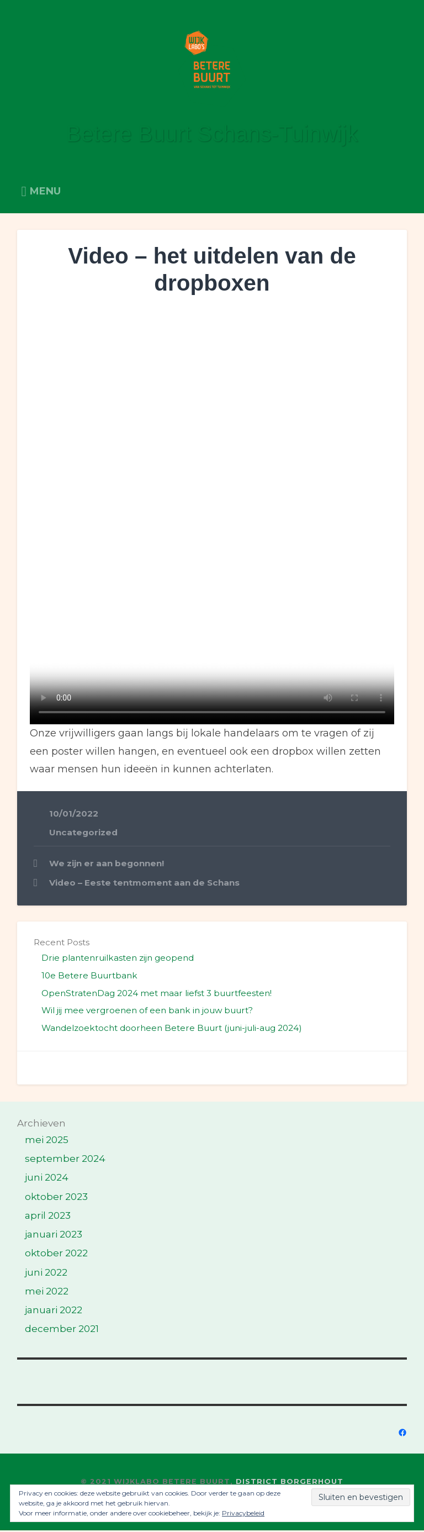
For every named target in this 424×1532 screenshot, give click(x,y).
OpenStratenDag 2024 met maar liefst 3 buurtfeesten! (156, 994)
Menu (45, 193)
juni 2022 (46, 1273)
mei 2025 (46, 1141)
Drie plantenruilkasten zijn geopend (117, 959)
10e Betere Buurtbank (89, 977)
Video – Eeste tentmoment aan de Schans (144, 884)
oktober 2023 (56, 1198)
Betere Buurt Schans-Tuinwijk (212, 135)
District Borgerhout (289, 1483)
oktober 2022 (56, 1254)
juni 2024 (46, 1178)
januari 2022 (53, 1311)
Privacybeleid (243, 1513)
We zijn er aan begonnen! (106, 865)
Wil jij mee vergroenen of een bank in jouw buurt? (147, 1012)
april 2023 (48, 1217)
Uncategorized (83, 834)
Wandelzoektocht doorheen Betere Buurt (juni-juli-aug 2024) (171, 1029)
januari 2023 (53, 1235)
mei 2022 (46, 1292)
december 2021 (62, 1330)
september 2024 (65, 1160)
